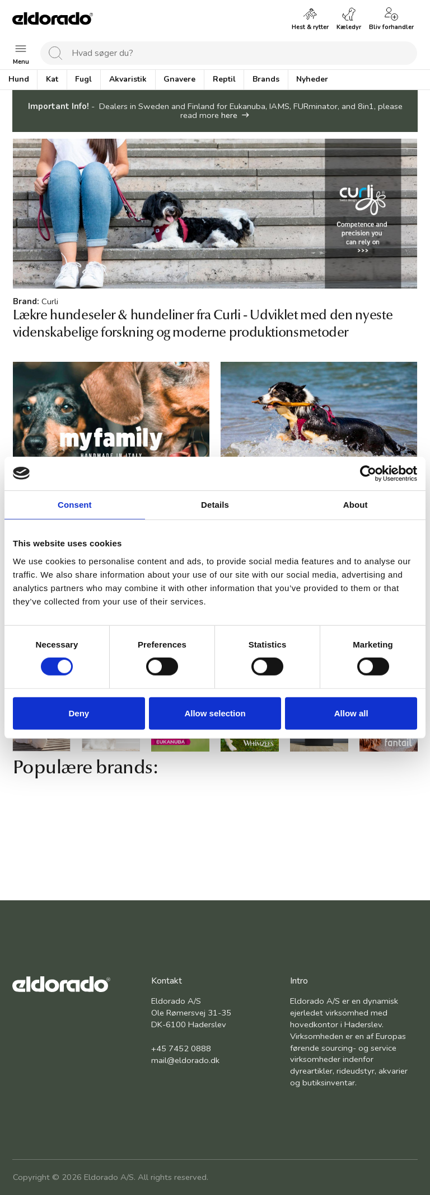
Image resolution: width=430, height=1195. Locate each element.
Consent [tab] (75, 504)
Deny (78, 713)
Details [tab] (215, 504)
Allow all (351, 713)
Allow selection (214, 713)
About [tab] (355, 504)
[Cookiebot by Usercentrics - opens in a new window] (368, 473)
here (229, 115)
